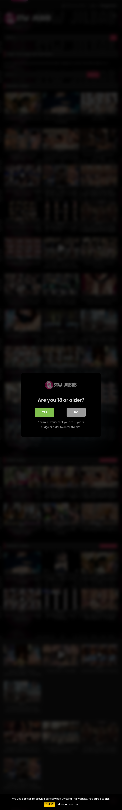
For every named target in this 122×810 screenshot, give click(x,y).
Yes (44, 412)
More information (68, 804)
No (76, 412)
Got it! (49, 804)
